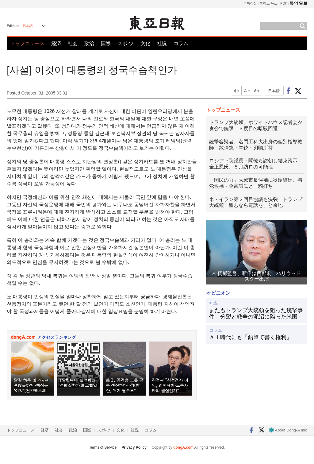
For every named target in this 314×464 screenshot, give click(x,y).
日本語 (28, 26)
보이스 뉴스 (269, 3)
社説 (162, 43)
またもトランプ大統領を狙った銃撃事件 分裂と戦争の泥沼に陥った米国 (256, 313)
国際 (106, 43)
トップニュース (27, 43)
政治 (89, 43)
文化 (145, 43)
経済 (56, 43)
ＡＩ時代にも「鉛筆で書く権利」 (250, 337)
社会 (73, 43)
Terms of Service (103, 447)
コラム (181, 43)
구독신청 (250, 3)
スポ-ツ (125, 43)
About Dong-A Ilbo (288, 430)
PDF (283, 3)
